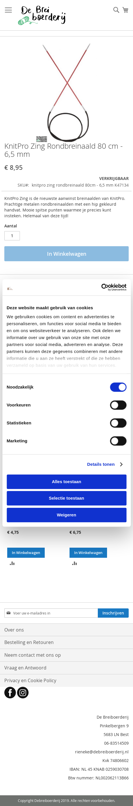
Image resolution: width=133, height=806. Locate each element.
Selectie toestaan (66, 498)
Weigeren (66, 514)
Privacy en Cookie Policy (30, 680)
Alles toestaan (66, 481)
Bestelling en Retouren (29, 642)
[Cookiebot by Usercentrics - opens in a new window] (101, 287)
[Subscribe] (113, 613)
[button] (12, 563)
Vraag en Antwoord (25, 668)
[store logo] (42, 15)
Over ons (14, 630)
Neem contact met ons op (32, 655)
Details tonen (101, 464)
